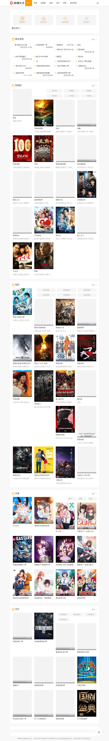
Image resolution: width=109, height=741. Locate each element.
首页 (28, 3)
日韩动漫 (82, 499)
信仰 (57, 128)
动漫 (51, 3)
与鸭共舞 (16, 399)
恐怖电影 (66, 295)
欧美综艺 (63, 619)
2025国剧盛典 (82, 719)
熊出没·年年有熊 (42, 56)
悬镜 (36, 271)
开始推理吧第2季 (40, 641)
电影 (35, 3)
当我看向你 (81, 200)
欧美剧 (54, 96)
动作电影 (46, 290)
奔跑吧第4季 (38, 685)
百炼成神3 (81, 49)
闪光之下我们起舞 (84, 61)
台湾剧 (71, 96)
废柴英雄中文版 (83, 652)
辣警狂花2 (16, 475)
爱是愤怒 (80, 439)
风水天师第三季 (63, 66)
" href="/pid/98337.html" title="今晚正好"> (65, 475)
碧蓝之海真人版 (19, 317)
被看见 (58, 56)
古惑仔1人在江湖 (83, 475)
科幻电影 (46, 295)
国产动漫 (71, 499)
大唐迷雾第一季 (41, 45)
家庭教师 (80, 328)
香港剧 (71, 91)
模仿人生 (16, 200)
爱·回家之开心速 (21, 45)
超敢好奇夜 (20, 73)
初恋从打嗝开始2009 (41, 475)
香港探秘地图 (61, 164)
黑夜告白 (16, 235)
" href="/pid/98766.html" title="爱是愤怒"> (86, 435)
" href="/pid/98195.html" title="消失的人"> (43, 399)
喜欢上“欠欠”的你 (40, 363)
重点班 (80, 56)
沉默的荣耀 (38, 128)
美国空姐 (59, 363)
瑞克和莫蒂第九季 (64, 73)
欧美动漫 (92, 499)
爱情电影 (87, 290)
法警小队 (59, 49)
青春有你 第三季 (62, 652)
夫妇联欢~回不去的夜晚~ (65, 565)
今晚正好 (59, 480)
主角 (36, 164)
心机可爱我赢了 (20, 56)
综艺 (58, 3)
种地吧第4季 (60, 685)
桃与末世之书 (21, 66)
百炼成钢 (16, 164)
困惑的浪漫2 (60, 435)
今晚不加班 (81, 685)
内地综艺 (63, 614)
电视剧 (43, 3)
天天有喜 (37, 235)
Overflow (16, 526)
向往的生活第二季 (19, 719)
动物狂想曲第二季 (19, 565)
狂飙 (79, 128)
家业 (79, 45)
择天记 (58, 235)
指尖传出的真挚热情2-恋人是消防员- (26, 598)
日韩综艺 (90, 614)
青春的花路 (60, 719)
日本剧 (88, 96)
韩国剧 (88, 91)
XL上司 (58, 531)
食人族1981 (60, 399)
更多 (94, 39)
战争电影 (87, 295)
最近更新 (73, 3)
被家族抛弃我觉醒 (43, 73)
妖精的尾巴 (81, 598)
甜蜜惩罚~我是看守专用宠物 (44, 565)
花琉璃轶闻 (81, 164)
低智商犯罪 (38, 200)
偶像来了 (16, 685)
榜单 (64, 3)
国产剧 (54, 91)
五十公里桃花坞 (40, 719)
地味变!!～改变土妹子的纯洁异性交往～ (92, 565)
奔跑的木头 (82, 66)
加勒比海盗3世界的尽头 (21, 363)
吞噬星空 (59, 45)
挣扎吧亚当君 (61, 598)
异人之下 (80, 235)
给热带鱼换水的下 (64, 61)
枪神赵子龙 (60, 328)
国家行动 (59, 200)
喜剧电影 (66, 290)
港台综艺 (77, 614)
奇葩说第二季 (18, 641)
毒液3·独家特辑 (40, 328)
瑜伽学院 (80, 363)
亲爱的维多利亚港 (43, 66)
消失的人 (37, 404)
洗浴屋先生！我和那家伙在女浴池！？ (48, 598)
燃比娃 (79, 399)
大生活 (15, 271)
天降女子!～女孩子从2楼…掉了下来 (90, 531)
